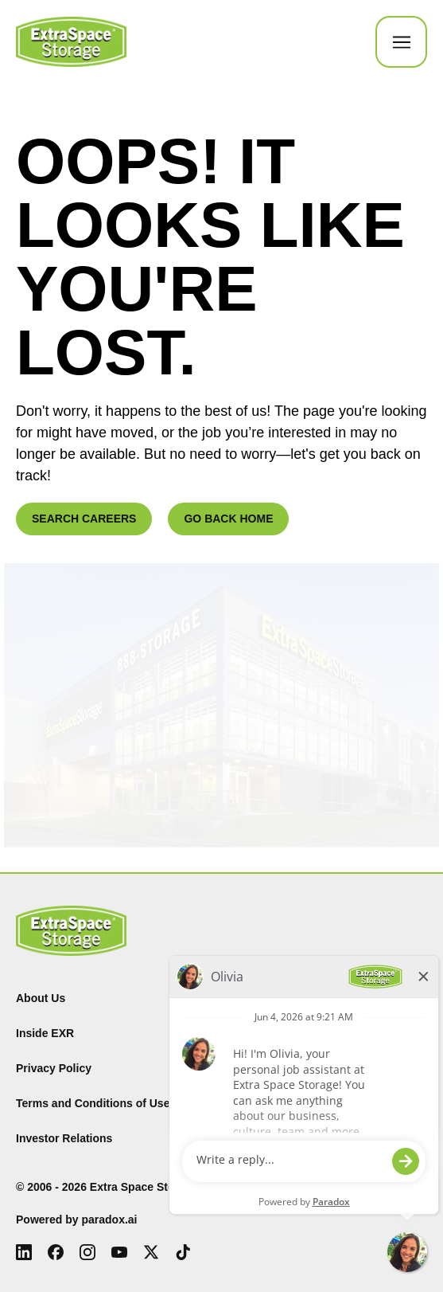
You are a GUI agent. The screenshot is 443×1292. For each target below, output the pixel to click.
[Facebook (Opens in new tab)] (56, 1252)
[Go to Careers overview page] (71, 42)
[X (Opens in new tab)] (151, 1252)
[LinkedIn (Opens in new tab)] (24, 1252)
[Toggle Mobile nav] (401, 42)
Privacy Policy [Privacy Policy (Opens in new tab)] (53, 1068)
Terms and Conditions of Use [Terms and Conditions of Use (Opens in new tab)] (92, 1103)
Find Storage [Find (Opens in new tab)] (264, 998)
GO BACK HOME (228, 518)
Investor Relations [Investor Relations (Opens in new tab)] (64, 1138)
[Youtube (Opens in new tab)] (119, 1252)
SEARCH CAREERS (84, 518)
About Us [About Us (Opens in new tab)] (40, 998)
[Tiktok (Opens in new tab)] (183, 1252)
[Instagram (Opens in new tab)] (87, 1252)
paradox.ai (109, 1219)
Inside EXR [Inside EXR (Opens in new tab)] (45, 1033)
